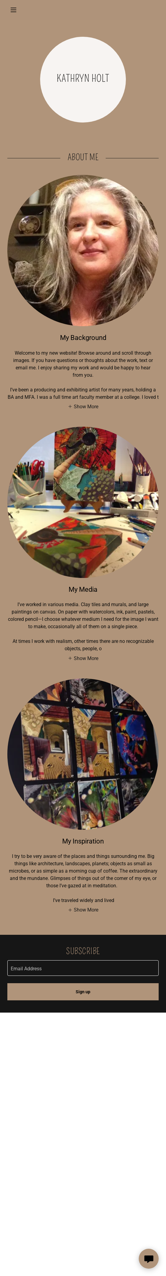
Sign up (83, 991)
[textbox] (83, 968)
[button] (18, 10)
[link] (83, 10)
